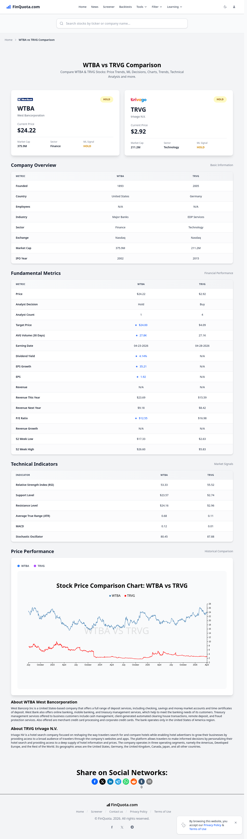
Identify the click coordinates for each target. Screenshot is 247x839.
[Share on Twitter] (102, 781)
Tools (141, 7)
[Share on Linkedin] (110, 781)
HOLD (87, 146)
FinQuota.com (124, 804)
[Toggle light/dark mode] (225, 7)
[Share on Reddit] (134, 781)
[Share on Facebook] (95, 781)
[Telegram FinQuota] (132, 827)
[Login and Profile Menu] (234, 7)
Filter (157, 7)
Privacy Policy (138, 811)
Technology (171, 147)
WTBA (25, 108)
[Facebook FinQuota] (112, 827)
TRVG (138, 109)
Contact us (116, 811)
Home (82, 7)
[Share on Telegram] (118, 781)
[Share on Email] (149, 781)
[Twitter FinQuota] (122, 827)
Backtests (125, 7)
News (94, 7)
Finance (55, 146)
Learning (175, 7)
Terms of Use (162, 811)
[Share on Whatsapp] (126, 781)
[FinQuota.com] (23, 7)
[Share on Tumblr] (141, 781)
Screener (109, 7)
